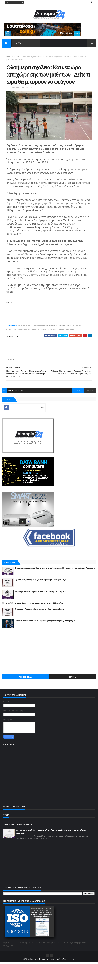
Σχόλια (72, 679)
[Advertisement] (49, 653)
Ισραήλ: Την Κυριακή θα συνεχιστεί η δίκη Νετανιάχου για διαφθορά (45, 622)
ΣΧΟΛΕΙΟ (16, 57)
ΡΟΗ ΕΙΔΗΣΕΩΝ (25, 679)
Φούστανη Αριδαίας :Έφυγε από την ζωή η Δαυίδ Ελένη (39, 611)
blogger (78, 392)
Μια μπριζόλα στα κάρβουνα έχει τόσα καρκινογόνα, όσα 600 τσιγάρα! (33, 605)
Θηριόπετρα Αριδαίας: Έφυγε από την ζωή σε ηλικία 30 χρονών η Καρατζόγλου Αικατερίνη (55, 570)
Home (9, 57)
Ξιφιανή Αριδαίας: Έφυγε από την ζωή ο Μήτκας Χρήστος (40, 593)
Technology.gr (69, 961)
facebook (90, 392)
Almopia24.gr (12, 327)
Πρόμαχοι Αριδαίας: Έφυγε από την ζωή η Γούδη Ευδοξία (40, 581)
